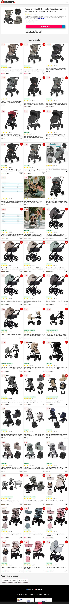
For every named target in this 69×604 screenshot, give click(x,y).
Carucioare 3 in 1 (22, 580)
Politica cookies (47, 594)
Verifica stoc (53, 26)
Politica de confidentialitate (35, 594)
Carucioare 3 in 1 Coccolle (9, 580)
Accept (40, 603)
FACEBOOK (30, 590)
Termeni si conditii (22, 594)
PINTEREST (38, 590)
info (21, 73)
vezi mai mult (41, 18)
